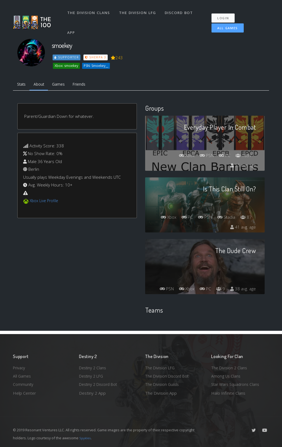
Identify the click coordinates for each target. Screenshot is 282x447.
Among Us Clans (226, 375)
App (72, 25)
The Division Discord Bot (168, 375)
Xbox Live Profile (45, 202)
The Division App (161, 393)
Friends (85, 85)
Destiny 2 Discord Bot (100, 384)
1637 (243, 156)
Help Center (24, 393)
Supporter (67, 57)
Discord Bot (180, 10)
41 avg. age (242, 228)
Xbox (182, 156)
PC (223, 156)
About (41, 85)
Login (226, 14)
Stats (22, 85)
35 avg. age (242, 166)
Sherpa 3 (96, 57)
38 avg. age (242, 290)
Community (23, 384)
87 (245, 218)
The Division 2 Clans (230, 366)
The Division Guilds (163, 384)
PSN (204, 156)
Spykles (85, 437)
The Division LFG (138, 10)
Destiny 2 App (92, 393)
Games (63, 85)
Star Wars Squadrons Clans (236, 384)
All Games (223, 24)
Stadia (225, 218)
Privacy (20, 366)
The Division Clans (89, 10)
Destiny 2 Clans (93, 366)
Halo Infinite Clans (228, 393)
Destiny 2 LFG (92, 375)
